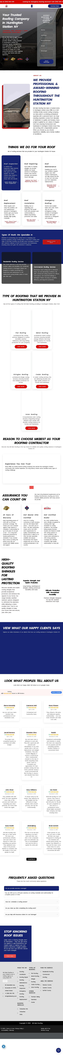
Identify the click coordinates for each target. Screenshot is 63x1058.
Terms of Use (10, 1028)
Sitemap (11, 1030)
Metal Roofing (42, 333)
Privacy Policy (19, 1028)
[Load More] (31, 861)
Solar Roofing (31, 414)
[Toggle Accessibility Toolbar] (4, 1046)
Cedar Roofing (42, 374)
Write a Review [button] (56, 692)
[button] (32, 6)
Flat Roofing (21, 333)
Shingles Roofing (21, 374)
